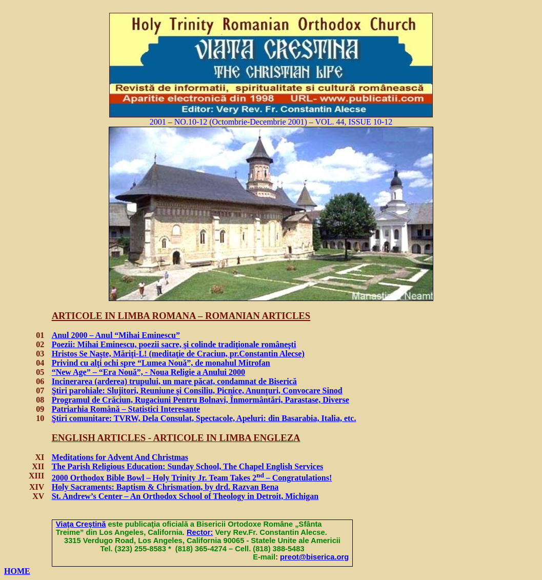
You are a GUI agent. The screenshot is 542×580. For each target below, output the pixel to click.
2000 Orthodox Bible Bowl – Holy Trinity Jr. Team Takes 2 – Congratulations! (192, 477)
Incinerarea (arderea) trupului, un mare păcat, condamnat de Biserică (174, 381)
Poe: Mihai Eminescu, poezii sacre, (174, 344)
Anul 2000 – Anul (116, 335)
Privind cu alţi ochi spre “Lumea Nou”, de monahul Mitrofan (161, 362)
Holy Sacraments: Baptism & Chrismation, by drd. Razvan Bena (165, 487)
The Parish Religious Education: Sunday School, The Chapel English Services (188, 466)
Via (81, 524)
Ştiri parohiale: (197, 390)
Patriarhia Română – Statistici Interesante (126, 409)
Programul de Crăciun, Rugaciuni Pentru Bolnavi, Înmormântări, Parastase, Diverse (200, 399)
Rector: (200, 532)
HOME (17, 571)
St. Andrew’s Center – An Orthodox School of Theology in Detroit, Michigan (185, 496)
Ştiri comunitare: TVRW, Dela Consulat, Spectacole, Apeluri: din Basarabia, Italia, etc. (204, 418)
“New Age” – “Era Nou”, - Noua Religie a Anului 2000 (148, 372)
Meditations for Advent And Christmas (120, 457)
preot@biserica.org (314, 557)
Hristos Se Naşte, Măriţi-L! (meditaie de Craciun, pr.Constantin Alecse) (178, 353)
